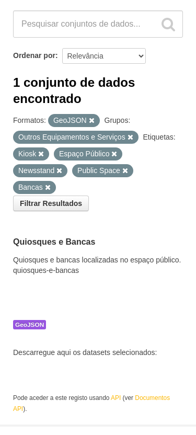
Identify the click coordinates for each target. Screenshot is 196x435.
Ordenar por (34, 55)
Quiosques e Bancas (54, 242)
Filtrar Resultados (51, 203)
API (116, 398)
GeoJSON (29, 324)
